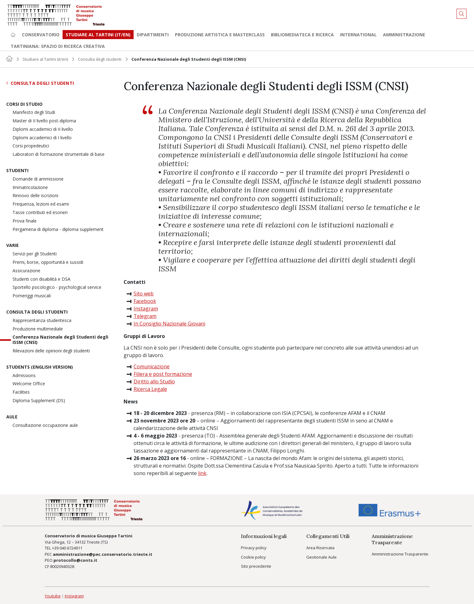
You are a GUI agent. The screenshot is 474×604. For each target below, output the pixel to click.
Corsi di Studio (24, 104)
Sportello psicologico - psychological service (57, 287)
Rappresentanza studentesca (42, 320)
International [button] (358, 35)
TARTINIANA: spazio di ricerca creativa (58, 46)
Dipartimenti (153, 35)
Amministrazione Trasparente (400, 554)
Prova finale (25, 221)
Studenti (17, 170)
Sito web (144, 293)
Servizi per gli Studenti (35, 254)
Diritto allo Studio (154, 381)
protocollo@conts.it (75, 560)
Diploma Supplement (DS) (39, 400)
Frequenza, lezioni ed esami (41, 204)
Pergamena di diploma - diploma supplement (58, 229)
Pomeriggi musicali (32, 296)
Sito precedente (256, 566)
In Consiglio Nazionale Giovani (169, 323)
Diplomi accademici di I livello (42, 138)
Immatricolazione (30, 187)
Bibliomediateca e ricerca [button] (302, 35)
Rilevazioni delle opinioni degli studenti (51, 351)
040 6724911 (70, 548)
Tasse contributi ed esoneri (40, 212)
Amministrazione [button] (404, 35)
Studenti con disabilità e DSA (41, 279)
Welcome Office (29, 383)
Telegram (145, 316)
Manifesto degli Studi (34, 112)
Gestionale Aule (321, 557)
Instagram (146, 308)
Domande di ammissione (38, 179)
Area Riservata (320, 547)
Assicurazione (26, 271)
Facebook (145, 301)
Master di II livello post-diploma (44, 121)
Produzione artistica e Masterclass (220, 35)
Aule (12, 417)
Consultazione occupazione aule (45, 425)
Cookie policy (253, 557)
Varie (12, 245)
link (202, 473)
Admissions (24, 375)
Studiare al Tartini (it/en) (45, 59)
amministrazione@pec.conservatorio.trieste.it (102, 554)
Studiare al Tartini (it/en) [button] (98, 35)
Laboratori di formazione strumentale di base (58, 154)
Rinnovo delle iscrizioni (35, 195)
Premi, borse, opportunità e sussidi (48, 262)
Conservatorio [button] (40, 35)
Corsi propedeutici (31, 146)
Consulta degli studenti (99, 59)
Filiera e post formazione (163, 374)
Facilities (21, 392)
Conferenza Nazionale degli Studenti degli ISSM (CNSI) (60, 340)
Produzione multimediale (38, 329)
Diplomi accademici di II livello (43, 129)
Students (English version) (39, 367)
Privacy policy (254, 547)
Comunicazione (152, 366)
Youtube (53, 596)
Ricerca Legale (150, 389)
